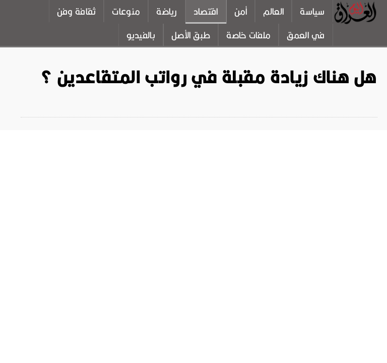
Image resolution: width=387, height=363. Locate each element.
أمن (240, 12)
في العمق (306, 35)
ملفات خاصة (248, 35)
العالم (273, 12)
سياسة (312, 12)
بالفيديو (140, 35)
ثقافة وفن (76, 12)
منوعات (126, 12)
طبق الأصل (190, 35)
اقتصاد (206, 12)
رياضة (166, 12)
